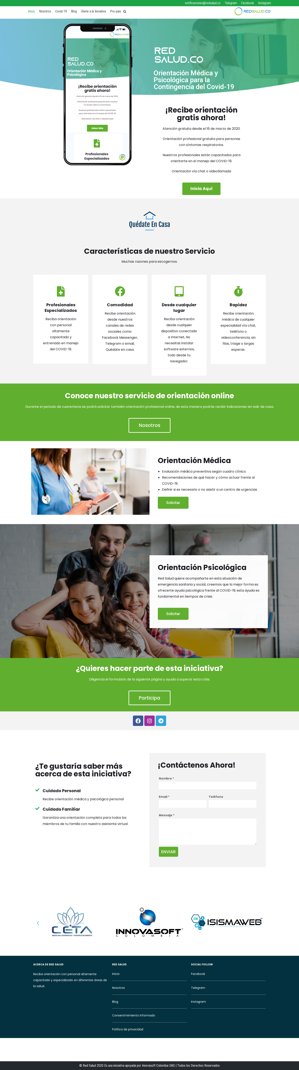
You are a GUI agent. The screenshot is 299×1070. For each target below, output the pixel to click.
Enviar (168, 853)
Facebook (247, 3)
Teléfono (216, 798)
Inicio (31, 11)
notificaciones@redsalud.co (203, 3)
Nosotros (45, 11)
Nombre (166, 779)
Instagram (264, 3)
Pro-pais (115, 11)
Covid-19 (61, 11)
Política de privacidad (127, 1030)
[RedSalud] (252, 11)
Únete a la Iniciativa (93, 11)
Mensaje (166, 816)
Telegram (231, 3)
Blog (74, 11)
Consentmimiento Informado (133, 1016)
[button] (201, 189)
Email (164, 798)
